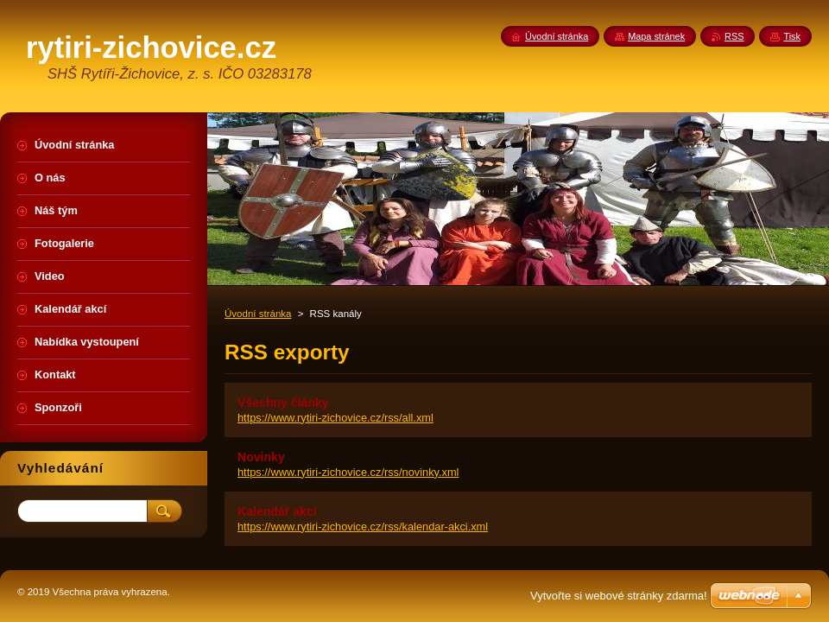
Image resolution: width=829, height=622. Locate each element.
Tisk (792, 36)
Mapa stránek (656, 36)
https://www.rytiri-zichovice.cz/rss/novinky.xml (348, 472)
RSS (734, 36)
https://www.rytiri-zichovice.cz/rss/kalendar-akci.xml (362, 526)
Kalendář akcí (277, 511)
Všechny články (283, 402)
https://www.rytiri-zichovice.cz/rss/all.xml (335, 417)
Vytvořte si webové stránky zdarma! (618, 595)
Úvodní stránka (258, 313)
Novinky (261, 457)
